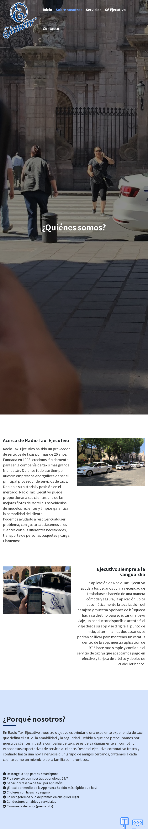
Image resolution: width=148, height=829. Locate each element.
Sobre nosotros (69, 9)
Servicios (93, 9)
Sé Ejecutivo (115, 9)
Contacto (51, 28)
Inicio (47, 9)
